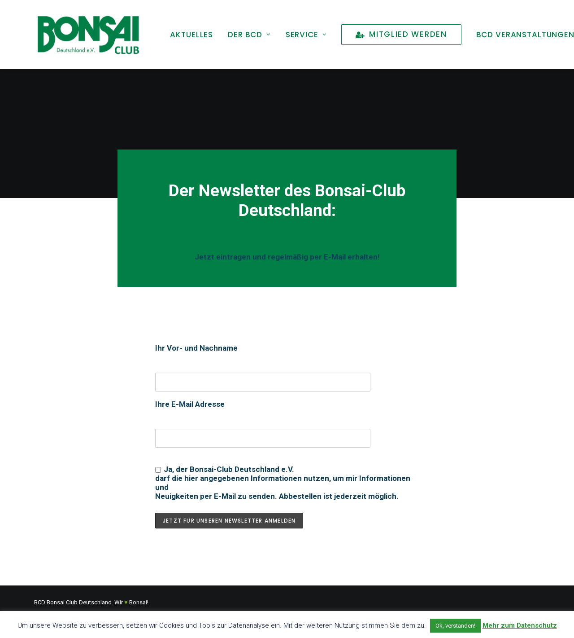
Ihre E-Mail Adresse (190, 404)
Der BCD (249, 34)
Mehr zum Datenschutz (520, 625)
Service (306, 34)
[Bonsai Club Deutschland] (88, 34)
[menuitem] (191, 34)
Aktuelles (191, 34)
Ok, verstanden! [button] (455, 625)
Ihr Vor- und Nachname (196, 347)
